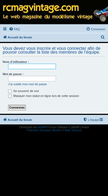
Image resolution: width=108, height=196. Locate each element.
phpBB (41, 127)
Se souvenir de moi (23, 91)
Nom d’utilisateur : (16, 61)
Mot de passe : (13, 74)
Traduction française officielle (43, 130)
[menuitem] (14, 29)
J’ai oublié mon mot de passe (27, 84)
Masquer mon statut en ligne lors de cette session (43, 95)
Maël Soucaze (73, 130)
